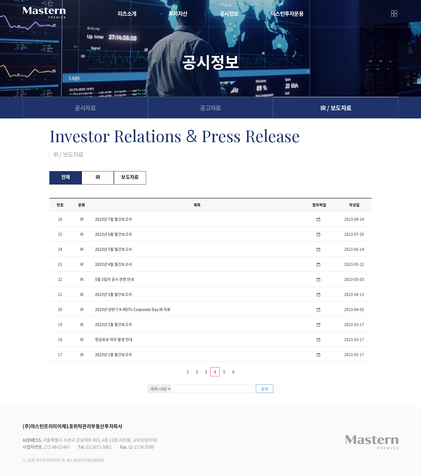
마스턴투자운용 (287, 13)
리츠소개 (127, 13)
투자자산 (178, 13)
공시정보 (229, 13)
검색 (264, 388)
